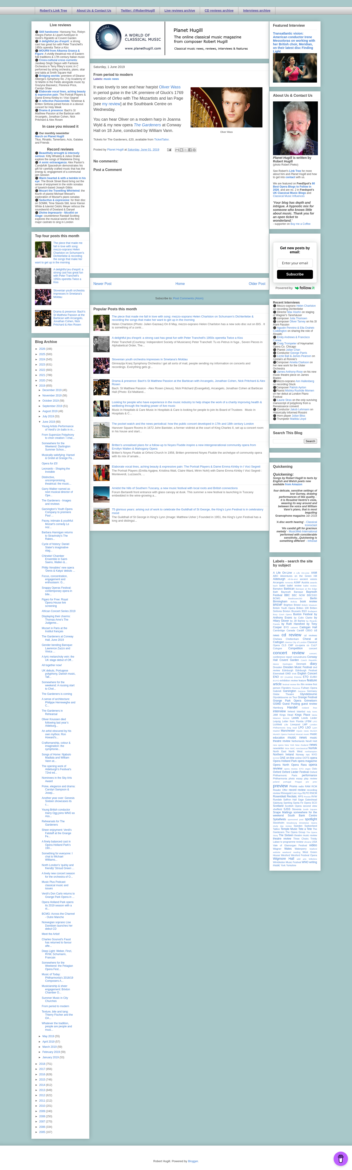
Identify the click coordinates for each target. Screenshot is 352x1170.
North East (279, 751)
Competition (295, 648)
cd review (291, 634)
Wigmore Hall (283, 858)
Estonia (297, 677)
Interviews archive (256, 10)
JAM (275, 714)
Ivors (314, 711)
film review (306, 684)
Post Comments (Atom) (188, 298)
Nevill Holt (311, 741)
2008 (42, 1116)
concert (313, 648)
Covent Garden (289, 660)
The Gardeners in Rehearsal (52, 712)
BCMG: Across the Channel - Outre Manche (58, 915)
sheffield (277, 809)
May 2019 (48, 1036)
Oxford (277, 772)
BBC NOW (298, 595)
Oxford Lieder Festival (295, 772)
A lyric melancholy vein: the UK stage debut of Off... (58, 658)
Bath (275, 591)
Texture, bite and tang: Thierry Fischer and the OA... (57, 1015)
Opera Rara (299, 764)
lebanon (277, 718)
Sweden (298, 825)
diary (313, 663)
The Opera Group (295, 832)
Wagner (277, 848)
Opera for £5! (50, 463)
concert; (313, 653)
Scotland (278, 805)
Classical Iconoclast (311, 523)
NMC (292, 748)
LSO (308, 727)
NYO (314, 754)
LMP (304, 724)
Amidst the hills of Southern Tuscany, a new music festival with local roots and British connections (175, 488)
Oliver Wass (169, 87)
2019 (42, 385)
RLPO (305, 793)
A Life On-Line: (302, 573)
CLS (284, 645)
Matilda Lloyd (298, 418)
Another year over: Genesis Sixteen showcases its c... (58, 801)
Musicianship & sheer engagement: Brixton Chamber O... (56, 989)
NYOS (276, 758)
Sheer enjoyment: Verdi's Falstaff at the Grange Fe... (57, 833)
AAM (314, 572)
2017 (42, 1069)
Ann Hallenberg (304, 381)
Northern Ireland (283, 754)
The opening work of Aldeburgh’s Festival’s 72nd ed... (56, 769)
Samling (288, 802)
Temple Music (289, 829)
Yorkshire (291, 865)
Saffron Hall (290, 799)
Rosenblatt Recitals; (285, 796)
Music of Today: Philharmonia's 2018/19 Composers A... (57, 977)
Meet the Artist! (51, 934)
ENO (276, 676)
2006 (42, 1126)
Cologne (277, 648)
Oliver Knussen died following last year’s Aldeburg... (55, 722)
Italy (309, 711)
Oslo (314, 768)
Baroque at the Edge (306, 589)
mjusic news (302, 731)
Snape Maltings (282, 812)
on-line (290, 757)
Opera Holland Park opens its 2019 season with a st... (57, 905)
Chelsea (277, 639)
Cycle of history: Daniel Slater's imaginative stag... (55, 547)
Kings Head (286, 714)
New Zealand (301, 745)
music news (111, 79)
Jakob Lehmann (299, 409)
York (283, 865)
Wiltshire (313, 859)
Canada (290, 630)
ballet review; (310, 585)
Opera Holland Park (285, 761)
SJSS (287, 809)
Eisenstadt (278, 673)
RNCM (313, 793)
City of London (300, 642)
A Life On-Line (282, 572)
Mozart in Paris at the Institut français (54, 630)
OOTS (305, 758)
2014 (42, 1085)
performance (309, 775)
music (306, 734)
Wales (288, 848)
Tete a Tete (305, 829)
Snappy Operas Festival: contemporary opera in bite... (57, 591)
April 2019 (48, 1041)
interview (279, 711)
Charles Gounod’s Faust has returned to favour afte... (56, 942)
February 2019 (51, 1052)
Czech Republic (309, 660)
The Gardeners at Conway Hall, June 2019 (57, 638)
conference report (282, 657)
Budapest (312, 611)
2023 (42, 364)
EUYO (276, 680)
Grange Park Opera (287, 700)
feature (302, 680)
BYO (286, 627)
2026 (42, 348)
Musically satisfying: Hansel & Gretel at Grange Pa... (58, 456)
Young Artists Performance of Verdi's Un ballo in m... (58, 428)
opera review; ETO (294, 769)
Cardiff (300, 630)
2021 (42, 375)
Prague (298, 782)
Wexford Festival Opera (304, 855)
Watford (313, 849)
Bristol (297, 605)
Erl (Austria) (286, 677)
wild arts (301, 859)
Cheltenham (292, 639)
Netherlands (297, 741)
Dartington (288, 664)
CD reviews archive (219, 10)
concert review (288, 652)
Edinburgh (287, 670)
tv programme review (291, 841)
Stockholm (278, 822)
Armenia (289, 582)
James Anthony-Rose (290, 371)
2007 (42, 1121)
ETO (305, 676)
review (276, 793)
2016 (42, 1074)
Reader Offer (280, 790)
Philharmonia (280, 778)
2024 (42, 359)
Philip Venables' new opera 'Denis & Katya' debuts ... (58, 569)
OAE (282, 757)
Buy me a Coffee (300, 223)
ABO (275, 576)
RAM (307, 786)
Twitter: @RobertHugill (138, 10)
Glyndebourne (308, 694)
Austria (305, 582)
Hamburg (278, 707)
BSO (304, 611)
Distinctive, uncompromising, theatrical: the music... (56, 480)
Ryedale (277, 799)
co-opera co (302, 645)
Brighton (288, 605)
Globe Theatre (283, 694)
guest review (309, 703)
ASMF (297, 582)
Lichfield (277, 724)
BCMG (276, 598)
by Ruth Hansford (293, 623)
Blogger (193, 1161)
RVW (314, 796)
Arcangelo (278, 582)
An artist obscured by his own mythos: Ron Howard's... (56, 734)
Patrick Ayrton (298, 387)
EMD (288, 673)
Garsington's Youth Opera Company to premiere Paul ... (57, 512)
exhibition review (289, 680)
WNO (305, 862)
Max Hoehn (294, 312)
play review (310, 778)
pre (307, 782)
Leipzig (277, 721)
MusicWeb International (303, 531)
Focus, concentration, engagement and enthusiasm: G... (55, 579)
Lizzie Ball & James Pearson (294, 356)
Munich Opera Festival (284, 734)
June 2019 (49, 421)
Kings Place (302, 714)
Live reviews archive (180, 10)
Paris (294, 775)
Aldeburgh (279, 579)
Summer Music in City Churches (55, 999)
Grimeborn (310, 700)
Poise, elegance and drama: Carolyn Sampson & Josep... (58, 789)
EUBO (313, 677)
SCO (314, 802)
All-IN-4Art (293, 579)
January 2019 (50, 1057)
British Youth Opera (284, 608)
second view (310, 806)
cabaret (294, 627)
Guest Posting (291, 703)
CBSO (309, 630)
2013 (42, 1090)
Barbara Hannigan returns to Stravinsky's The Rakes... (57, 535)
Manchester (288, 730)
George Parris (298, 352)
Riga (299, 793)
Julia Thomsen (298, 318)
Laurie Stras (284, 400)
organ (308, 769)
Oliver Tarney (297, 321)
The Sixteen (286, 835)
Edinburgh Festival (306, 670)
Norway (300, 754)
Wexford (285, 855)
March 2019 (49, 1046)
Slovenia (296, 809)
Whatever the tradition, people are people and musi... (57, 1026)
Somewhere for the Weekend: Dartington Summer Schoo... (56, 446)
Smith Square (310, 809)
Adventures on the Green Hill (298, 576)
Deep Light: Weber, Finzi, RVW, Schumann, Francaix (57, 954)
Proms (293, 786)
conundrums (299, 657)
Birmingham (280, 601)
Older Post (257, 284)
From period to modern (55, 1006)
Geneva (302, 691)
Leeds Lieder (309, 718)
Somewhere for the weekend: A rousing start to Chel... (58, 685)
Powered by (295, 288)
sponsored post (296, 819)
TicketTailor (161, 139)
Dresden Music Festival (297, 667)
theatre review (282, 838)
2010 (42, 1105)
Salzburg (278, 802)
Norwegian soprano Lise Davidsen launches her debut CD (57, 925)
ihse (315, 707)
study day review (282, 826)
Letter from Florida (293, 721)
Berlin (313, 598)
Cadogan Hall (308, 627)
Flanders (286, 688)
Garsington (289, 691)
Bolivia (294, 601)
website (276, 852)
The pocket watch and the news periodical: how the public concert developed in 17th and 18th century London (183, 423)
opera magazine (307, 761)
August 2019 (50, 411)
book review (308, 601)
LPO (301, 727)
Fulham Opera (309, 688)
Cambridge (279, 630)
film (298, 684)
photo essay (296, 778)
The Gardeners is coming (57, 693)
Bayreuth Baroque (292, 591)
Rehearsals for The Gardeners (53, 823)
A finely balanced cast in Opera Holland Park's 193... (56, 845)
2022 (42, 370)
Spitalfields (279, 819)
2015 (42, 1079)
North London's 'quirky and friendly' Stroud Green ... (58, 867)
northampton (311, 751)
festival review (289, 684)
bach (275, 585)
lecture (286, 718)
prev (315, 782)
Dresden (277, 667)
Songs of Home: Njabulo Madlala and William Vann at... (56, 758)
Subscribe (295, 274)
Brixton (286, 611)
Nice (287, 748)
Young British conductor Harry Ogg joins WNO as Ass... (58, 813)
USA (314, 841)
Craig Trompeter (287, 343)
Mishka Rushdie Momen (299, 390)
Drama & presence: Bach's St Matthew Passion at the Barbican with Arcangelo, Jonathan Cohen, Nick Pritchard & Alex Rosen (69, 318)
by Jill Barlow (297, 620)
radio (301, 786)
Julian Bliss (298, 415)
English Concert (307, 673)
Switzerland (310, 825)
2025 (42, 354)
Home (180, 284)
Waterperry (301, 848)
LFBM (308, 721)
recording (312, 790)
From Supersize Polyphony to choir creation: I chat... (58, 436)
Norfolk (312, 748)
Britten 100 (302, 608)
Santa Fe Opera (302, 802)
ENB (294, 673)
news (313, 744)
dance (276, 664)
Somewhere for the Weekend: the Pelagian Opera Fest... (57, 966)
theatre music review (305, 835)
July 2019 (48, 416)
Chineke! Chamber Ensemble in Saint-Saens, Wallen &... (55, 559)
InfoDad (312, 540)
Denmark (301, 664)
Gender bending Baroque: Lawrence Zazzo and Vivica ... (57, 648)
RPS (300, 796)
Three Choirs (300, 838)
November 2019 (52, 395)
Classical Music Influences (289, 196)
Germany (312, 691)
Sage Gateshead (307, 799)
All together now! (52, 665)
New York (289, 745)
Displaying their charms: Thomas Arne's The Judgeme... (56, 619)
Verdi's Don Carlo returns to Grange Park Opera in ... (58, 895)
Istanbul (301, 711)
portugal (287, 782)
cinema (288, 642)
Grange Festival (307, 697)
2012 (42, 1095)
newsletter (278, 748)
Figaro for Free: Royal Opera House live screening (55, 603)
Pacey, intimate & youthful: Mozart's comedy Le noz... (57, 524)
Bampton (278, 588)
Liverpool (295, 724)
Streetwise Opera (308, 823)
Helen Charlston (306, 305)
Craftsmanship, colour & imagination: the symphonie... (56, 746)
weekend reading (291, 852)
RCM (314, 786)
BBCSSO (312, 595)
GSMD (277, 703)
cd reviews (310, 635)
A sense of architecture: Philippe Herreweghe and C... (58, 702)
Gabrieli (277, 691)
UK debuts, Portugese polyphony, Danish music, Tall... (59, 674)
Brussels (296, 611)
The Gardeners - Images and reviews (56, 502)
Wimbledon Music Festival (287, 862)
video (313, 845)
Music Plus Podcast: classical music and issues (55, 885)
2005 (42, 1132)
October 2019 (50, 400)
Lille (286, 724)
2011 (42, 1100)
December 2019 (52, 390)
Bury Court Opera (282, 614)
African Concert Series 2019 (58, 611)
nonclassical (302, 748)
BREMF (277, 604)
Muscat (299, 734)
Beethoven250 (295, 598)
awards (313, 582)
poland (276, 782)
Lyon (314, 727)
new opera (278, 745)
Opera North (281, 764)
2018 (42, 1063)
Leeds (295, 717)
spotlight (311, 819)
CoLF (314, 645)
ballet (282, 585)
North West (296, 751)
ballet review (294, 585)
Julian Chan (293, 349)
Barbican (289, 588)
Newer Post (102, 284)
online (298, 758)
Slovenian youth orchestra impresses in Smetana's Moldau (150, 359)
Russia (307, 796)
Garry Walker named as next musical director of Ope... (57, 492)
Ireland (291, 711)
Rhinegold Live (289, 793)
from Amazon (293, 484)
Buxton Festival (302, 614)
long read (292, 727)
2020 (42, 380)
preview (280, 785)
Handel (292, 707)
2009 (42, 1111)
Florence (296, 688)
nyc (308, 754)
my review (111, 104)
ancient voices (308, 579)
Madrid (276, 731)
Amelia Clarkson (299, 362)
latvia (314, 715)
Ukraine (307, 842)
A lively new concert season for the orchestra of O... (58, 875)
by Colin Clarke (303, 617)
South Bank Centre (302, 815)
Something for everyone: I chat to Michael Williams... (57, 857)
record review (297, 790)
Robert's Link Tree (53, 10)
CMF (290, 645)
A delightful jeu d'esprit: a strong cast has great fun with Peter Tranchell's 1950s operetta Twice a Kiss (177, 337)
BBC (287, 595)
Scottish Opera (293, 806)
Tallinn (276, 829)
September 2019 (52, 406)
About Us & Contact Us (94, 10)
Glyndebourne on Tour (285, 697)
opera (313, 757)
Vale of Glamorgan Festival (290, 845)
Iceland (305, 707)
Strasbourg (291, 823)
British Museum (309, 605)
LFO (315, 721)
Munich (313, 731)
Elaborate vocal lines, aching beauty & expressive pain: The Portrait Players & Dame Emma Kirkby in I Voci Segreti (186, 466)
